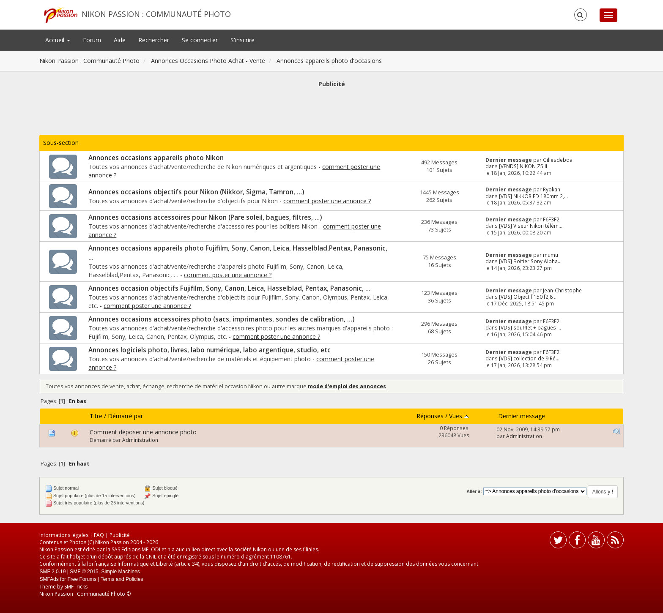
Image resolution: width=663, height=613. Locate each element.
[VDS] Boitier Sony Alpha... (530, 261)
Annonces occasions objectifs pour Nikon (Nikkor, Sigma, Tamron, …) (196, 192)
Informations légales (63, 535)
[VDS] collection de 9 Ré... (529, 358)
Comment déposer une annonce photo (143, 432)
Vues (459, 416)
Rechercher (153, 40)
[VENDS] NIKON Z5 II (523, 166)
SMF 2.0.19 (52, 572)
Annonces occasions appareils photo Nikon (156, 157)
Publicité (120, 535)
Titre (96, 416)
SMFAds (48, 579)
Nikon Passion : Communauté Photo (156, 14)
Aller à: (474, 491)
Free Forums (81, 579)
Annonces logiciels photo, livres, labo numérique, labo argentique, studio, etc (209, 350)
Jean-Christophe (562, 290)
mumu (550, 254)
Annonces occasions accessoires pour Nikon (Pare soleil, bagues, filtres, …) (205, 217)
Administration (140, 439)
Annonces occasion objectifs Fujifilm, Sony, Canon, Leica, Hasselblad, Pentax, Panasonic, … (229, 288)
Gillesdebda (558, 159)
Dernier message (521, 416)
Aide (120, 40)
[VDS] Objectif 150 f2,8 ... (528, 296)
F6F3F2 (551, 219)
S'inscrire (242, 40)
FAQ (99, 535)
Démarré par (125, 416)
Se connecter (200, 40)
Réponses (430, 416)
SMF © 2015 (84, 572)
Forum (92, 40)
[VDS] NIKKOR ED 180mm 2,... (533, 196)
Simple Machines (120, 572)
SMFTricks (76, 586)
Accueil (57, 40)
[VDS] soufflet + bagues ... (530, 327)
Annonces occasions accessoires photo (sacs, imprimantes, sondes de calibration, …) (221, 319)
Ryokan (551, 189)
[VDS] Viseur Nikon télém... (530, 225)
